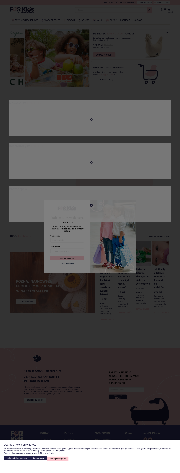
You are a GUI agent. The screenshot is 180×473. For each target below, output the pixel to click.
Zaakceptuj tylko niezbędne (17, 459)
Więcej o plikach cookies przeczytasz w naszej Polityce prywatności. (29, 454)
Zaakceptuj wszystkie (58, 459)
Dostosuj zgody (38, 459)
